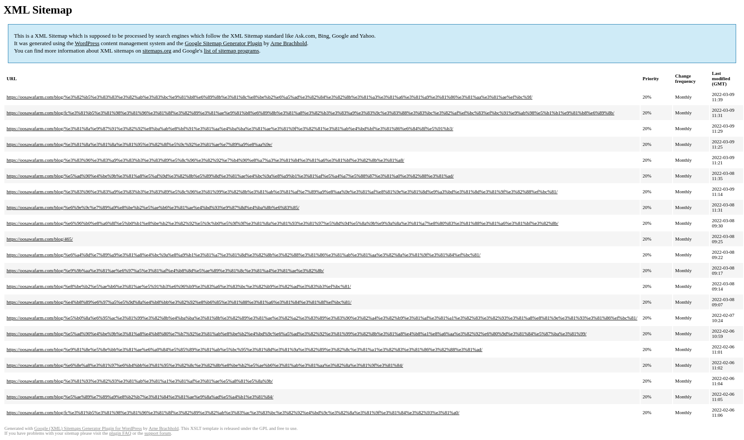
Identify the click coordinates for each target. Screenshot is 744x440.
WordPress (87, 43)
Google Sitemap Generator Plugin (223, 43)
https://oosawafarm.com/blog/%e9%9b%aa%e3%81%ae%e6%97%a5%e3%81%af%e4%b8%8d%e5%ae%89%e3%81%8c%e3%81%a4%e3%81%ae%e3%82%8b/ (165, 270)
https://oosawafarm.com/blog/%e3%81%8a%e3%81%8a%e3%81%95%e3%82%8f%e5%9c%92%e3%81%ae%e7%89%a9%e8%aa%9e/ (139, 144)
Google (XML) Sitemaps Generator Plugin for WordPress (88, 428)
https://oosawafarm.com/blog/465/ (40, 238)
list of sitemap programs (231, 50)
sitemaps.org (156, 50)
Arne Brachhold (288, 43)
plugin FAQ (120, 433)
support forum (157, 433)
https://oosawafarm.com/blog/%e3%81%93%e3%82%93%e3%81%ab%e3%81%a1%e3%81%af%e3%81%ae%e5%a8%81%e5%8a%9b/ (140, 380)
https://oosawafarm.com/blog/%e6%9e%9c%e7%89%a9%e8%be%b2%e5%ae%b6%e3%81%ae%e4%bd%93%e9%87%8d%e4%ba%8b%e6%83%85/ (153, 207)
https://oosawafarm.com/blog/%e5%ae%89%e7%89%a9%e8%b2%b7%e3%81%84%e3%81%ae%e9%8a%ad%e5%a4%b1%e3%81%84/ (140, 396)
